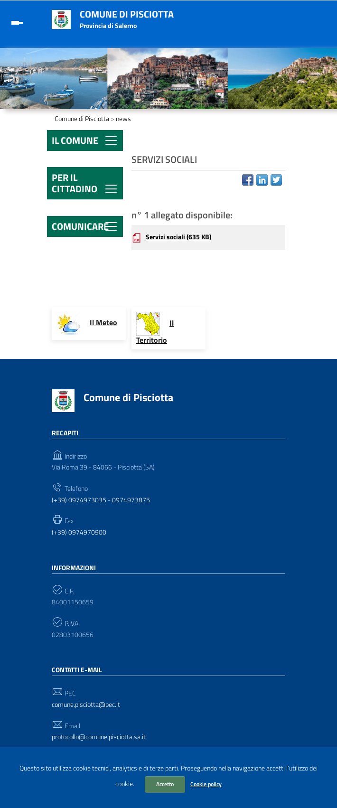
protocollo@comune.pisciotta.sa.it (99, 737)
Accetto (165, 784)
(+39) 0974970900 (79, 532)
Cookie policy (206, 784)
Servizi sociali (178, 237)
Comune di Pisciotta (127, 14)
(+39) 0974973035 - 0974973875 (101, 500)
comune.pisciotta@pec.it (86, 705)
